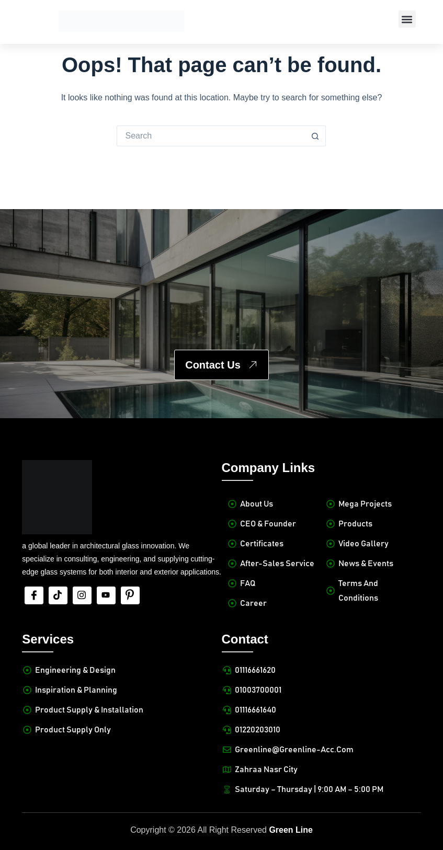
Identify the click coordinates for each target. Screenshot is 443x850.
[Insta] (82, 595)
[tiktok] (58, 595)
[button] (407, 19)
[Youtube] (106, 595)
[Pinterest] (130, 595)
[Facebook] (34, 595)
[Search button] (315, 135)
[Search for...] (211, 135)
